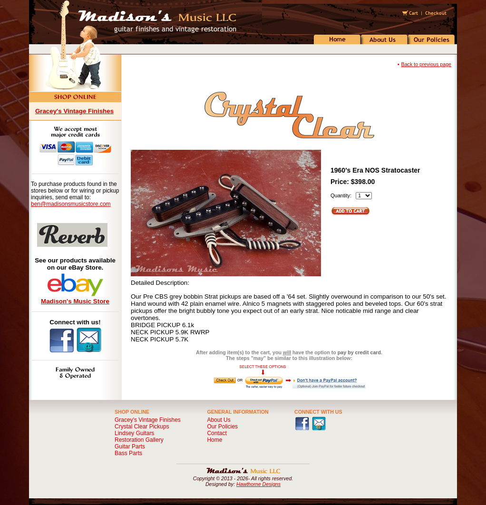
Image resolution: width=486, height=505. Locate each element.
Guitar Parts (130, 446)
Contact (216, 433)
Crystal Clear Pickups (142, 426)
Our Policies (222, 426)
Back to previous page (426, 64)
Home (214, 440)
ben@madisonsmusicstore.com (71, 204)
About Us (218, 420)
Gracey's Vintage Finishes (74, 111)
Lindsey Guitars (134, 433)
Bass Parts (128, 453)
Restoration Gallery (139, 440)
